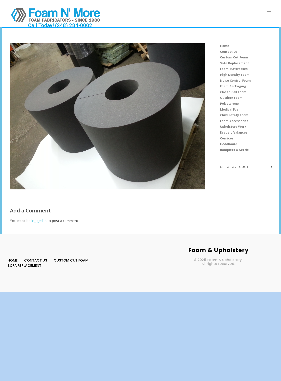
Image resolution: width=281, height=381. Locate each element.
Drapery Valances (233, 132)
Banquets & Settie (234, 150)
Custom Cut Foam (234, 57)
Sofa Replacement (234, 63)
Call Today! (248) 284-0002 (60, 25)
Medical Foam (231, 109)
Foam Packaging (233, 86)
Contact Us (228, 52)
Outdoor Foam (231, 98)
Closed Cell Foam (233, 92)
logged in (39, 220)
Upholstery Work (233, 126)
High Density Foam (234, 75)
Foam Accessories (234, 121)
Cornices (227, 138)
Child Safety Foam (234, 115)
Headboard (228, 144)
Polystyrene (229, 103)
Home (224, 46)
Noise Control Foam (235, 80)
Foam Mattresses (234, 69)
